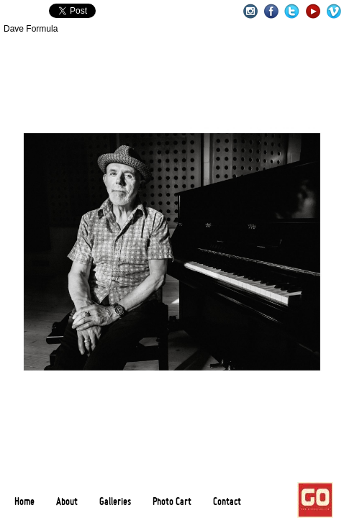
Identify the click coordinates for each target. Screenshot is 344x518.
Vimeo (333, 11)
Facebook (271, 11)
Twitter (291, 11)
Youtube (312, 11)
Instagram (250, 11)
